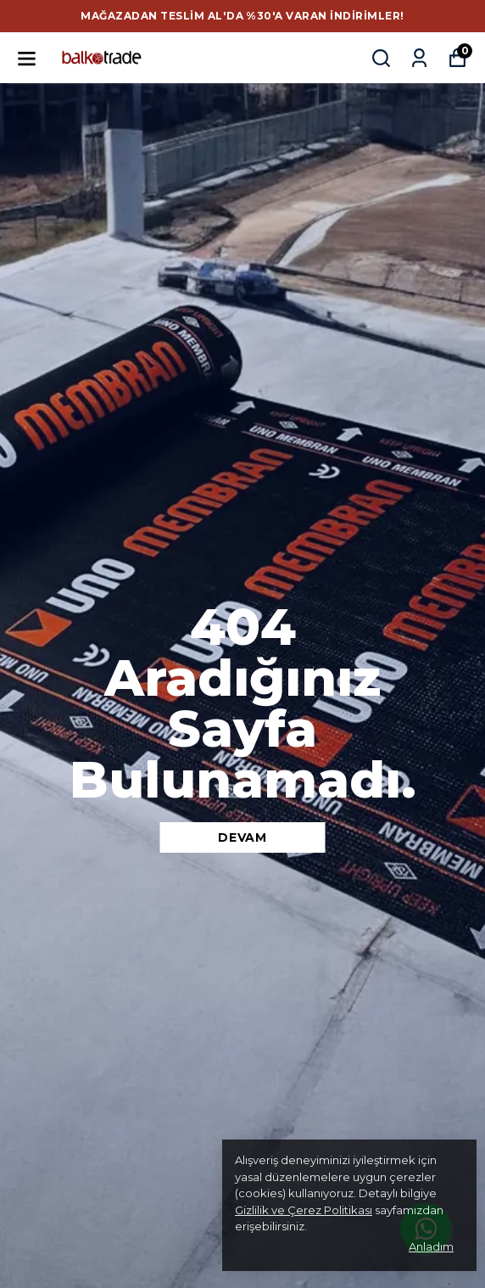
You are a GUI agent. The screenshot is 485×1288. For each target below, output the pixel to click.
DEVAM (242, 837)
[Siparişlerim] (419, 58)
